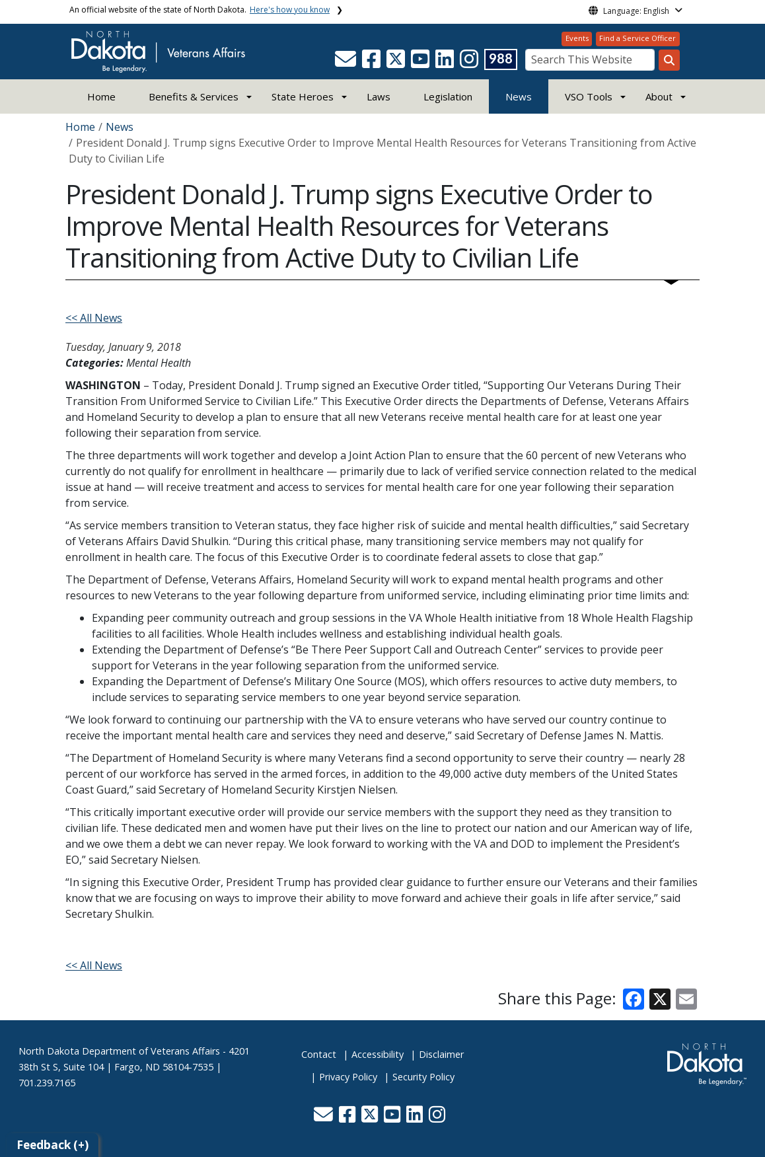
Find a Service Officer (637, 38)
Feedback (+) (53, 1144)
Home (101, 96)
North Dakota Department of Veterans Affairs (119, 1051)
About (659, 96)
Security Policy (423, 1076)
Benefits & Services (193, 96)
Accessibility (377, 1054)
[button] (347, 63)
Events (577, 38)
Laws (378, 96)
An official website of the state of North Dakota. (199, 9)
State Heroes (303, 96)
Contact (318, 1054)
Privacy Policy (348, 1076)
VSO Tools (588, 96)
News (518, 96)
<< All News (93, 318)
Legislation (447, 96)
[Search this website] (669, 60)
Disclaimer (441, 1054)
